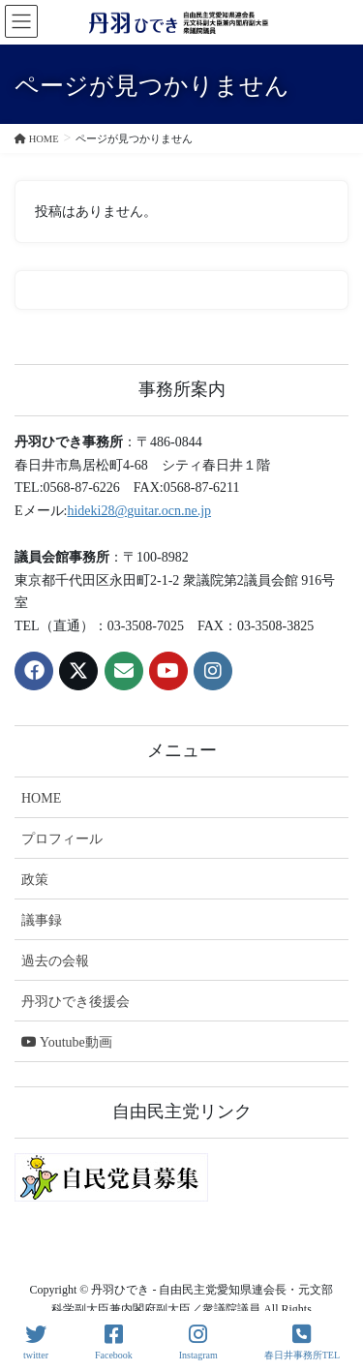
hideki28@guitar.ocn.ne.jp (139, 510)
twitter (35, 1342)
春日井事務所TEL (302, 1342)
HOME (41, 798)
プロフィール (62, 839)
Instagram (198, 1342)
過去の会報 (55, 961)
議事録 (41, 920)
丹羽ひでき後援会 (75, 1001)
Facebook (114, 1342)
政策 (34, 879)
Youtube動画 (66, 1042)
